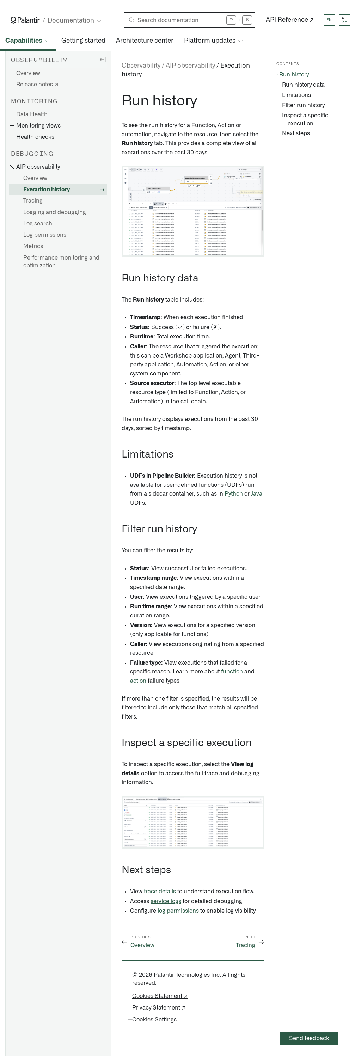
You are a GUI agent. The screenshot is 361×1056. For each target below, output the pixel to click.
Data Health (32, 114)
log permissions (178, 911)
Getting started (83, 41)
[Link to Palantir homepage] (25, 20)
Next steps (296, 133)
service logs (166, 901)
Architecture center (144, 41)
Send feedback (309, 1038)
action (138, 681)
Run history (294, 74)
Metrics (33, 246)
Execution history (46, 189)
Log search (37, 223)
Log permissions (44, 235)
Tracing (33, 201)
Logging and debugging (54, 212)
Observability (141, 66)
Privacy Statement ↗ (158, 1008)
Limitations (296, 95)
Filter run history (303, 105)
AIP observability (190, 66)
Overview (28, 73)
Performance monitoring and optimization (61, 261)
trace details (160, 891)
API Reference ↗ (290, 20)
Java (256, 494)
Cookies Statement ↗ (160, 996)
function (232, 672)
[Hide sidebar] (102, 59)
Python (234, 494)
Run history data (303, 85)
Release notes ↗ (37, 84)
